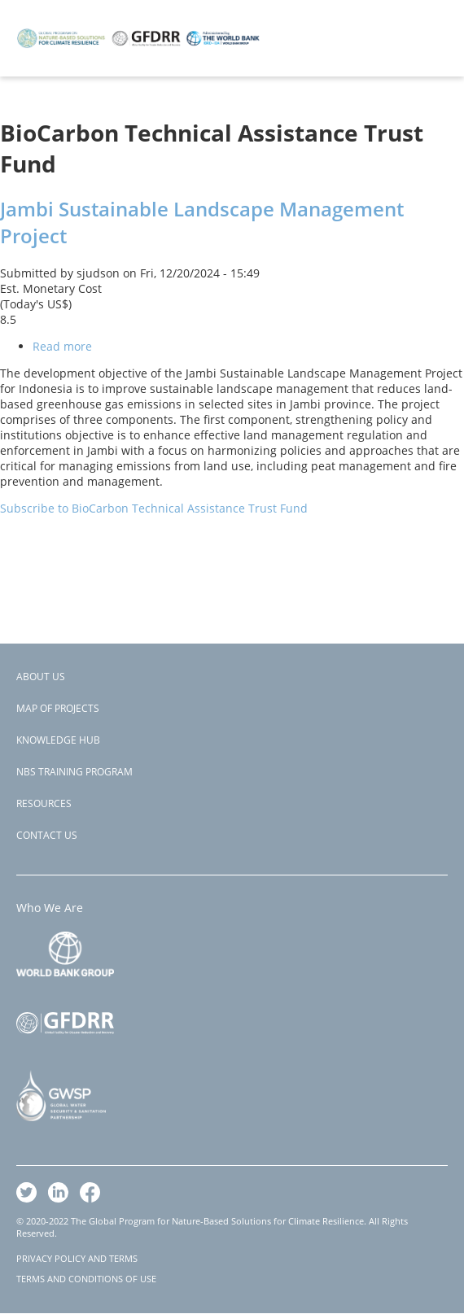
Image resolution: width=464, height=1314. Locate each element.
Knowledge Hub (58, 740)
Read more (62, 346)
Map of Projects (57, 708)
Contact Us (46, 835)
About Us (40, 676)
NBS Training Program (74, 772)
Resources (44, 803)
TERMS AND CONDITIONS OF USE (86, 1279)
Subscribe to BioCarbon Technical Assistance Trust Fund (154, 508)
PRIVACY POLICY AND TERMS (77, 1258)
